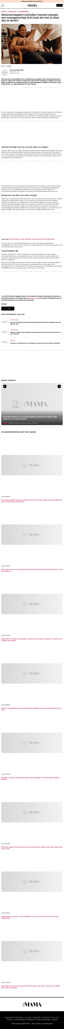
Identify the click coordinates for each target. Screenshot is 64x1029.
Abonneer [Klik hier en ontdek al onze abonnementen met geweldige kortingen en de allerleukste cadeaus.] (59, 5)
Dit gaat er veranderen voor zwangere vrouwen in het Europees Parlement (35, 343)
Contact (28, 1017)
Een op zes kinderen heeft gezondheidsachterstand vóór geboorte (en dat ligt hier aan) (35, 323)
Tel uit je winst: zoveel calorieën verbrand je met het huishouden (32, 239)
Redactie (30, 1020)
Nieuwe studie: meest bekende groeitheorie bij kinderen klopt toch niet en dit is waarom (35, 333)
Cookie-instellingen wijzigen (47, 1020)
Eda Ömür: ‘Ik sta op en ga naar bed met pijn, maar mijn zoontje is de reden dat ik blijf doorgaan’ (30, 987)
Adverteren (19, 1017)
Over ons (54, 1017)
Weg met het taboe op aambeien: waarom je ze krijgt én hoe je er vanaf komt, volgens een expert (31, 639)
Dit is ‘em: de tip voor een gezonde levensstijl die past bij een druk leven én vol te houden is (32, 570)
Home (3, 11)
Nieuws (12, 340)
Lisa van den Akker (16, 70)
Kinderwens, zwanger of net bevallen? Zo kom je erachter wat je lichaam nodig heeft (29, 917)
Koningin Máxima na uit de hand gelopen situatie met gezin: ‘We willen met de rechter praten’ (30, 418)
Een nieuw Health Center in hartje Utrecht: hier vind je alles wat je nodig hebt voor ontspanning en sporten (31, 501)
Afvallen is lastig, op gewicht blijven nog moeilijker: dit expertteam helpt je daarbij (30, 778)
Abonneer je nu (33, 298)
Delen (8, 308)
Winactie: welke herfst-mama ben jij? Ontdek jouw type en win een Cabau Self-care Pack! (32, 848)
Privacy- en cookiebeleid (16, 1020)
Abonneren (9, 1017)
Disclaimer (46, 1017)
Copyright (36, 1017)
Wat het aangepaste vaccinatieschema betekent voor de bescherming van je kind (31, 709)
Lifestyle (12, 11)
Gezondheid (23, 11)
